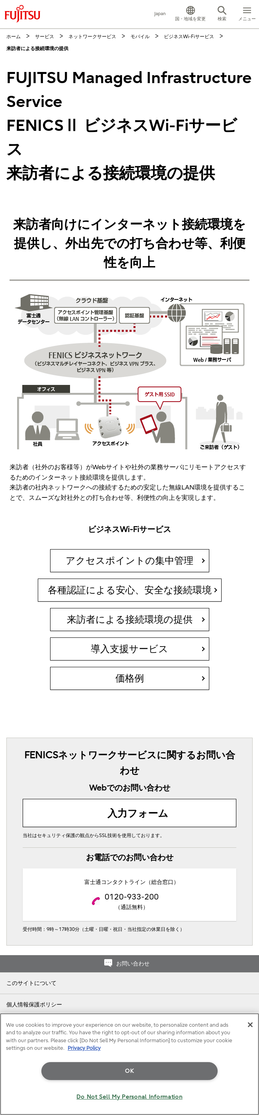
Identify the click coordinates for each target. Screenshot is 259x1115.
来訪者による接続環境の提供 (130, 619)
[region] (129, 1064)
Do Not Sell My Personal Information (129, 1097)
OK (129, 1071)
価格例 (129, 678)
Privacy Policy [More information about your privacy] (84, 1048)
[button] (190, 14)
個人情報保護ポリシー (34, 1004)
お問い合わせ (133, 963)
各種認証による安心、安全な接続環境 (130, 590)
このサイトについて (31, 983)
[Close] (250, 1024)
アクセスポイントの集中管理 (129, 560)
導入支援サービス (129, 649)
